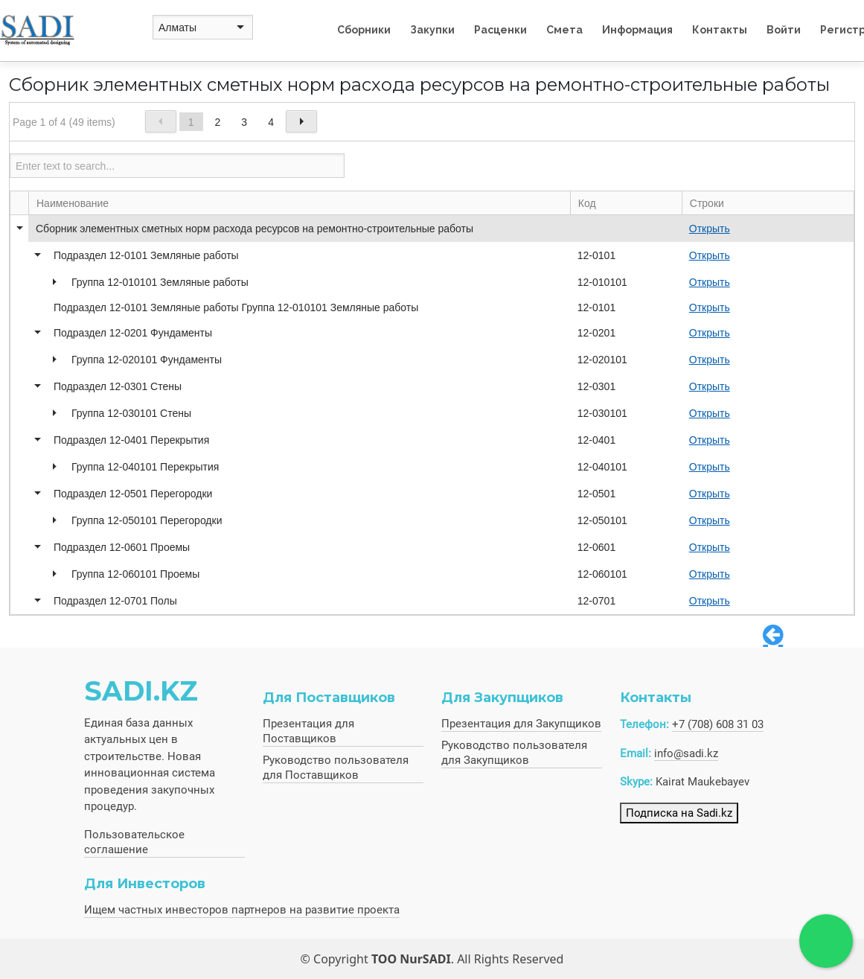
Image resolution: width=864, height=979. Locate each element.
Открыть (709, 229)
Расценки (500, 30)
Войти (784, 30)
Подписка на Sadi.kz (679, 813)
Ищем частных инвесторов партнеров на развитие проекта (242, 909)
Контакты (719, 30)
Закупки (432, 30)
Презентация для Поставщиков (308, 731)
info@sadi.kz (686, 753)
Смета (564, 30)
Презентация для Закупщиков (521, 723)
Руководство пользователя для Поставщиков (336, 767)
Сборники (364, 30)
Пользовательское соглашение (134, 842)
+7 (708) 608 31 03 (718, 724)
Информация (637, 30)
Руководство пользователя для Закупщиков (514, 753)
